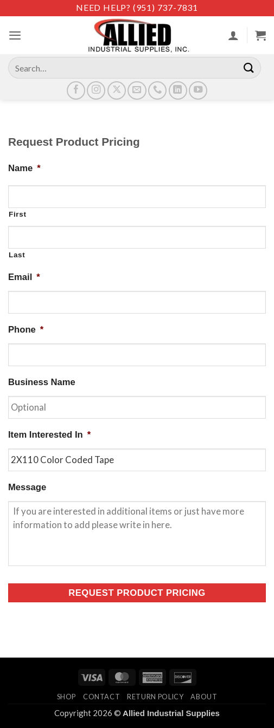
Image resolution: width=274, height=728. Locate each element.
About (203, 696)
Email (24, 277)
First (18, 214)
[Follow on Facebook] (76, 90)
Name (24, 168)
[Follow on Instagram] (96, 90)
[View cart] (260, 35)
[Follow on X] (116, 90)
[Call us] (157, 90)
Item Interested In (49, 435)
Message (27, 487)
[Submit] (249, 67)
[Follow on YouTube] (198, 90)
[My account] (233, 35)
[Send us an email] (137, 90)
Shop (67, 696)
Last (17, 255)
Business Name (41, 382)
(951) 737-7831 (165, 7)
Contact (101, 696)
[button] (15, 35)
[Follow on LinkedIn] (178, 90)
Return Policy (155, 696)
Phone (25, 329)
